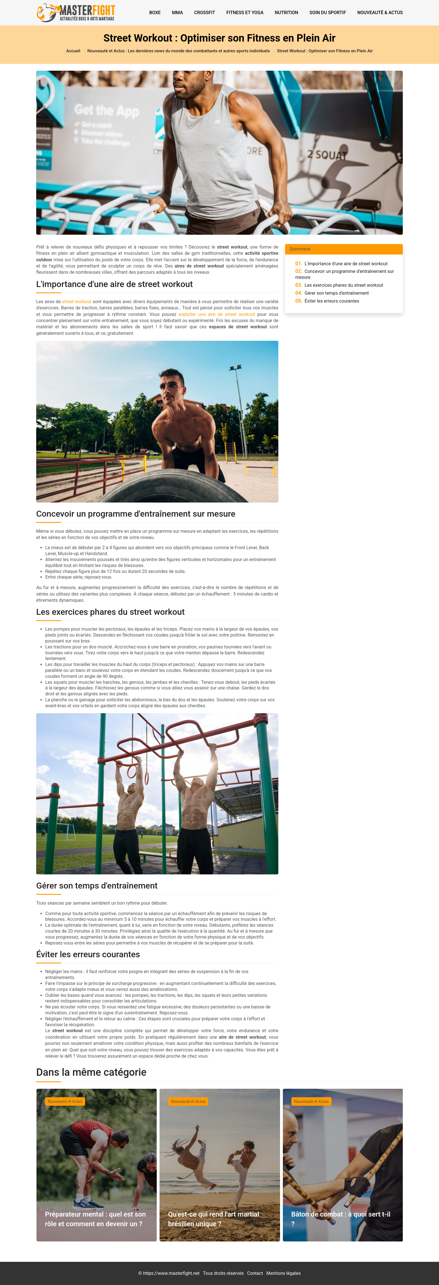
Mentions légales (283, 1273)
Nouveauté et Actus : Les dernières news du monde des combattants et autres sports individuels (178, 50)
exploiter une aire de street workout (217, 314)
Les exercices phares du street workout (339, 285)
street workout (76, 301)
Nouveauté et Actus (65, 1101)
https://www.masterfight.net (171, 1273)
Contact (255, 1273)
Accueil (73, 50)
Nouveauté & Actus (380, 12)
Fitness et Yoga (244, 12)
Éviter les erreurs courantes (327, 301)
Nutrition (286, 12)
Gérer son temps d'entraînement (332, 293)
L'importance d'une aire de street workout (341, 263)
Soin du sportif (327, 12)
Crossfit (204, 12)
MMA (177, 12)
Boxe (155, 12)
